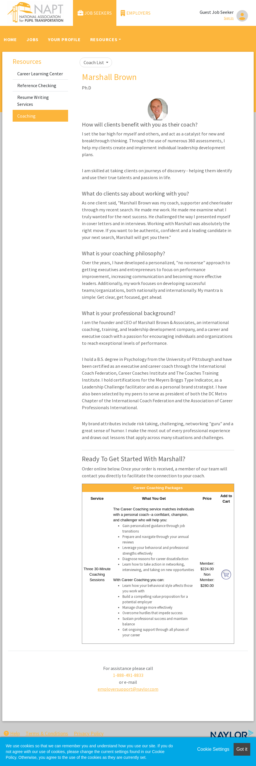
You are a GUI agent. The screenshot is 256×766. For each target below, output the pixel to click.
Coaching (26, 116)
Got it (241, 749)
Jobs (32, 39)
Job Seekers (95, 13)
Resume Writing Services (33, 100)
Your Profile (64, 39)
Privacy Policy (88, 733)
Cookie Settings (213, 749)
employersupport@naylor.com (128, 689)
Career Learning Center (40, 73)
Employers (136, 13)
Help (12, 733)
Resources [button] (104, 39)
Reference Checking (36, 85)
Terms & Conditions (47, 733)
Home (10, 39)
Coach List (94, 62)
